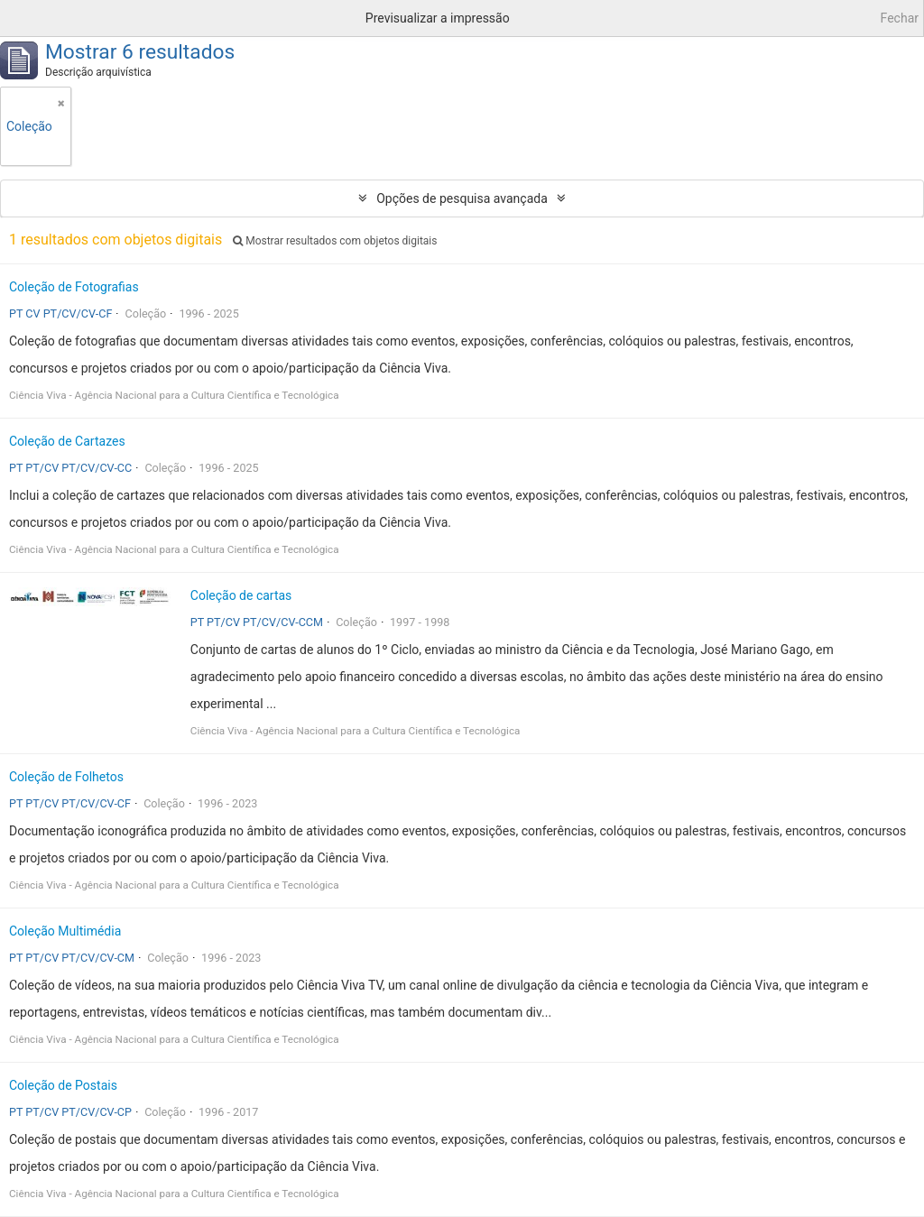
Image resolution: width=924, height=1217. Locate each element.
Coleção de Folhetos (66, 777)
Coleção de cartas (241, 595)
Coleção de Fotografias (74, 287)
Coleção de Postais (63, 1085)
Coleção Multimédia (65, 931)
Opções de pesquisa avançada (462, 198)
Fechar (900, 18)
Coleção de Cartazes (67, 441)
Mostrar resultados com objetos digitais (335, 241)
